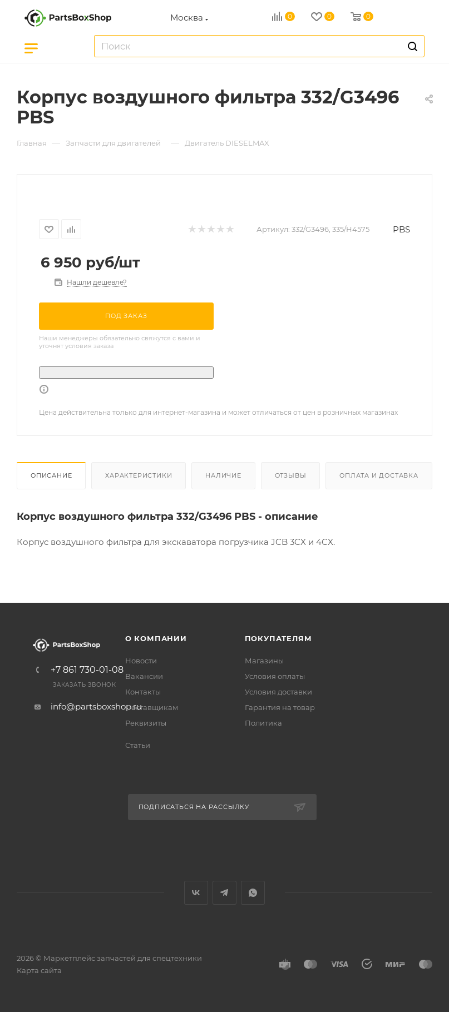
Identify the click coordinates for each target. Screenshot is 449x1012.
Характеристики (138, 475)
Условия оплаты (275, 676)
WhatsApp (253, 893)
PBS (401, 229)
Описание (51, 475)
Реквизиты (145, 722)
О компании (156, 638)
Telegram (224, 893)
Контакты (143, 691)
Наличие (223, 475)
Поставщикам (151, 707)
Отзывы (291, 475)
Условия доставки (278, 691)
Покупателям (278, 638)
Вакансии (144, 676)
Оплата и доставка (378, 475)
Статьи (137, 745)
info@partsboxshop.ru (96, 706)
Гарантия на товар (280, 707)
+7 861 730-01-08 (87, 670)
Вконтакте (196, 893)
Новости (141, 660)
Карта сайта (39, 970)
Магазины (264, 660)
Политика (263, 722)
